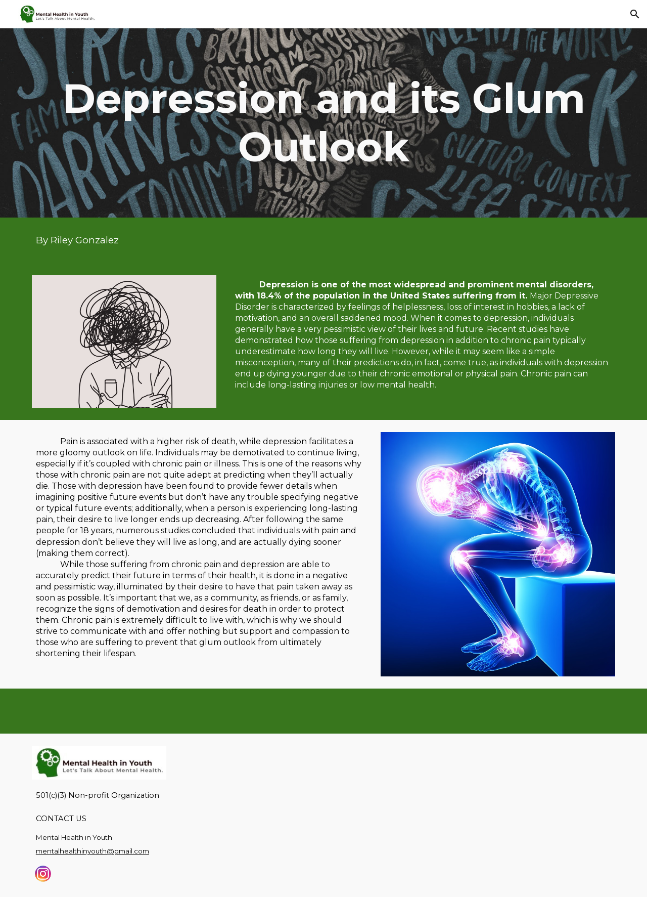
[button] (635, 14)
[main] (323, 123)
